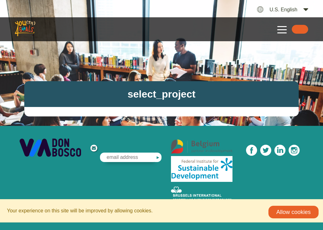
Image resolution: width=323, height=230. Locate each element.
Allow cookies (293, 212)
